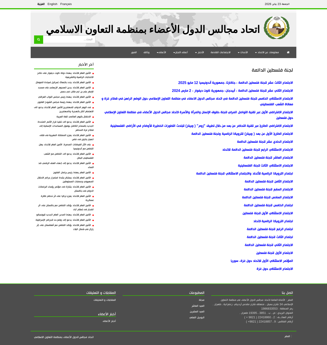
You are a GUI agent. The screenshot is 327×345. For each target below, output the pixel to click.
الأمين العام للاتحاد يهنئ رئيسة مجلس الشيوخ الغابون (65, 102)
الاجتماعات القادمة (220, 52)
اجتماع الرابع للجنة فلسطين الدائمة (270, 229)
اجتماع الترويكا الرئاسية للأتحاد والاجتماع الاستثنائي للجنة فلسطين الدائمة (244, 173)
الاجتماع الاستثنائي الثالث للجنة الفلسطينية (265, 166)
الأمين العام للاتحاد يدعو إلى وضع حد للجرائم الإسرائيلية (65, 220)
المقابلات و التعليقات (105, 300)
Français (66, 4)
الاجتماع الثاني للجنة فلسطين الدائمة (269, 245)
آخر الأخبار (86, 64)
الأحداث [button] (243, 52)
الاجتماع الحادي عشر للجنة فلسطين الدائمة (265, 142)
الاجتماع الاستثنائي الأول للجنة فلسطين (268, 213)
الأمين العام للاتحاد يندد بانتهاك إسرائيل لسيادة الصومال (65, 82)
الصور (134, 52)
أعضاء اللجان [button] (180, 52)
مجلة (201, 300)
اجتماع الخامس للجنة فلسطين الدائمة (268, 205)
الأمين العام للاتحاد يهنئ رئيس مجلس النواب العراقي (66, 97)
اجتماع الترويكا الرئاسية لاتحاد (273, 221)
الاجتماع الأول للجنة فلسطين (274, 253)
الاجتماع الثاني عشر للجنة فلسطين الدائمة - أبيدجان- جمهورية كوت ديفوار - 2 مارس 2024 (232, 91)
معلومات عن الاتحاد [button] (267, 52)
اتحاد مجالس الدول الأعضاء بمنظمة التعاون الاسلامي (153, 29)
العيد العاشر (198, 306)
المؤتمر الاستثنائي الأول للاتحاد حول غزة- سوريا (262, 261)
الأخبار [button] (199, 52)
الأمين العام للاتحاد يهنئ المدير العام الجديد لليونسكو (65, 214)
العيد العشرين (197, 311)
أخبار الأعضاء (109, 321)
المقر (287, 336)
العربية (41, 4)
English (52, 4)
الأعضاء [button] (161, 52)
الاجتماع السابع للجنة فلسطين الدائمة (268, 189)
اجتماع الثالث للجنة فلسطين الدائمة (270, 237)
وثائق (146, 52)
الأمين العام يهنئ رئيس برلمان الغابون (73, 172)
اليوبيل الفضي (196, 317)
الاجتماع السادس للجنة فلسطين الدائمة (267, 197)
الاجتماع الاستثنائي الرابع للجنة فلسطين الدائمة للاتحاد (257, 150)
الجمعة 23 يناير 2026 (277, 4)
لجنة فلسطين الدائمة (272, 70)
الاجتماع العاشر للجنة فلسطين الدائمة (268, 158)
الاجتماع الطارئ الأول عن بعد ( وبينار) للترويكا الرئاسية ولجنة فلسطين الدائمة (242, 134)
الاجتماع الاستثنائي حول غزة (275, 269)
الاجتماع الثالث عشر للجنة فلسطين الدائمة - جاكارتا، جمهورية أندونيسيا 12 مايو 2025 (235, 83)
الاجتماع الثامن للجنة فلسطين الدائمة (269, 181)
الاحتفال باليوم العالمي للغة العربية (75, 116)
